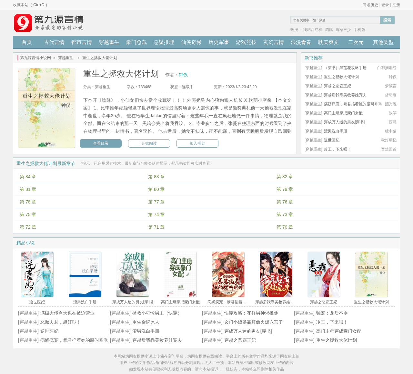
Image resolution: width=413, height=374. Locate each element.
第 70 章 (285, 227)
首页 (27, 42)
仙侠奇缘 (191, 42)
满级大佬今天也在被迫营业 (67, 313)
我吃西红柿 (312, 29)
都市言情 (81, 42)
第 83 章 (156, 176)
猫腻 (329, 29)
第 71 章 (156, 227)
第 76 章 (285, 201)
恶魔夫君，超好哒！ (60, 322)
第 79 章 (285, 189)
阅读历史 (370, 5)
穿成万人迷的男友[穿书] (344, 122)
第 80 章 (156, 189)
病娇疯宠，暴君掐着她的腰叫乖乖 (353, 104)
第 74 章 (156, 214)
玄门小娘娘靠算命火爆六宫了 (253, 322)
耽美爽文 (328, 42)
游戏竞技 (246, 42)
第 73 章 (285, 214)
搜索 (387, 20)
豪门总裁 (136, 42)
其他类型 (383, 42)
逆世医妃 (331, 140)
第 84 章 (28, 176)
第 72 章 (28, 227)
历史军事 (218, 42)
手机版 (359, 29)
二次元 (356, 42)
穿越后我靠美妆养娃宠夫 (345, 95)
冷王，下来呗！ (337, 149)
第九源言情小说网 (35, 58)
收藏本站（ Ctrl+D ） (31, 5)
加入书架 (197, 143)
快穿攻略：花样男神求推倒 (251, 313)
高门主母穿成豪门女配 (343, 113)
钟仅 (183, 74)
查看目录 (100, 143)
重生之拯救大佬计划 (341, 77)
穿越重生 (109, 42)
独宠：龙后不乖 (332, 313)
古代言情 (54, 42)
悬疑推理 (164, 42)
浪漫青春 (301, 42)
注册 (396, 5)
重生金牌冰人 (145, 322)
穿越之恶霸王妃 (337, 86)
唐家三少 (343, 29)
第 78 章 (28, 201)
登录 (385, 5)
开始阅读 (149, 143)
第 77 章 (156, 201)
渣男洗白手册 (335, 131)
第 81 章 (28, 189)
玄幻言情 (273, 42)
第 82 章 (285, 176)
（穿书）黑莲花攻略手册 (345, 68)
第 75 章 (28, 214)
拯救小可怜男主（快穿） (157, 313)
